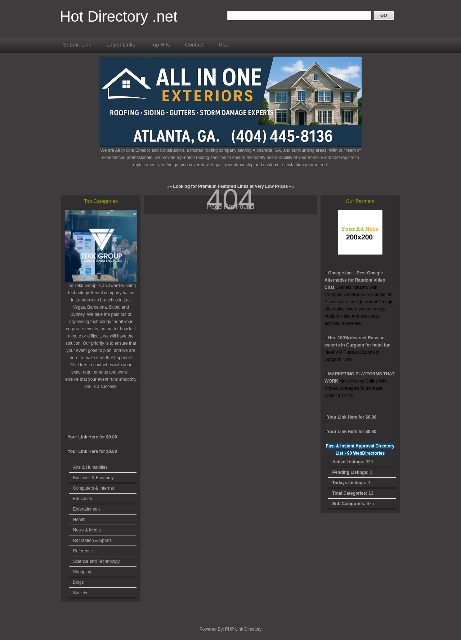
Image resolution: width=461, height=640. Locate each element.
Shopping (82, 571)
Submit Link (77, 44)
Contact (194, 44)
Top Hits (160, 44)
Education (82, 498)
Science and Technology (96, 561)
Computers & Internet (93, 488)
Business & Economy (93, 477)
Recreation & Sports (92, 540)
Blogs (78, 582)
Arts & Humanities (90, 467)
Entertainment (86, 509)
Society (80, 592)
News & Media (87, 530)
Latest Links (120, 44)
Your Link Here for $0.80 (92, 437)
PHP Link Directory (243, 629)
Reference (83, 550)
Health (79, 519)
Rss (223, 44)
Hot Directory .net (119, 16)
